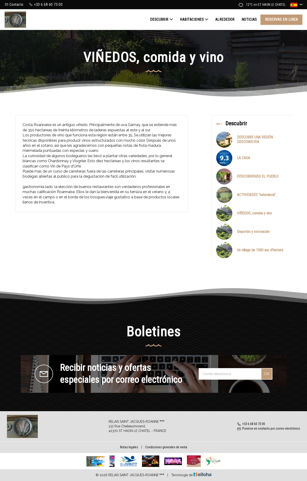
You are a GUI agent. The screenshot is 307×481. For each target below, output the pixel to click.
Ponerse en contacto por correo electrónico (268, 428)
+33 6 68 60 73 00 (251, 424)
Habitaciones (194, 19)
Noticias (249, 19)
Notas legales (129, 447)
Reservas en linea (281, 19)
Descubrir (161, 19)
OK (266, 374)
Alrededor (225, 19)
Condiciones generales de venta (166, 447)
